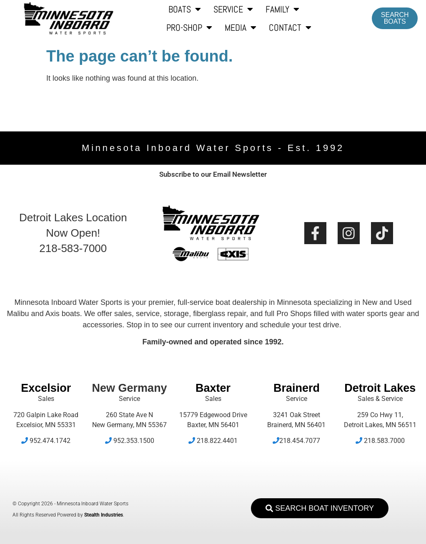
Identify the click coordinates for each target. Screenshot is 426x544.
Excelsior (46, 388)
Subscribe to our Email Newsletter (213, 174)
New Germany (129, 388)
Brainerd (296, 388)
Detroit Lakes (380, 388)
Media (240, 27)
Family (282, 9)
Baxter (213, 388)
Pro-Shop (189, 27)
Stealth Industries (103, 515)
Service (233, 9)
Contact (290, 27)
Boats (184, 9)
